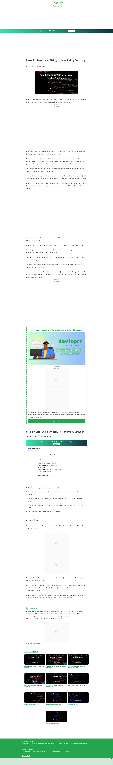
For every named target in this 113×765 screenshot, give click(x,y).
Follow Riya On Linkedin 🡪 (34, 643)
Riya (44, 66)
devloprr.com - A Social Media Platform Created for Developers (56, 443)
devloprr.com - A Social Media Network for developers (56, 31)
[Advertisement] (56, 19)
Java (29, 66)
